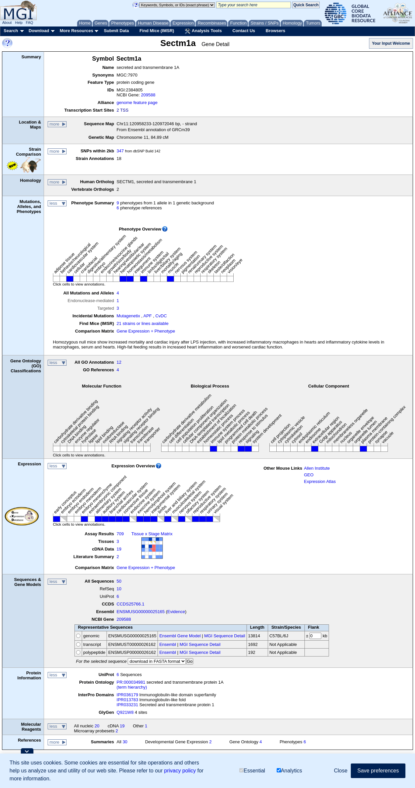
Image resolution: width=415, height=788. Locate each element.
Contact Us (243, 30)
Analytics (289, 770)
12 (118, 362)
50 (118, 581)
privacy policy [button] (180, 770)
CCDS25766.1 (130, 604)
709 (120, 533)
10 (118, 588)
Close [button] (340, 770)
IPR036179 (127, 694)
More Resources (76, 30)
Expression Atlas (320, 481)
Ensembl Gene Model (180, 635)
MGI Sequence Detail (224, 635)
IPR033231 (127, 704)
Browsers (275, 30)
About (7, 23)
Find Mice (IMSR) (156, 30)
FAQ (29, 23)
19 (118, 549)
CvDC (161, 315)
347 (120, 150)
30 (124, 741)
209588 (148, 94)
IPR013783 (127, 699)
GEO (308, 474)
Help (19, 23)
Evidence (176, 611)
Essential (252, 770)
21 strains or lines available (142, 323)
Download (38, 30)
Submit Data (116, 30)
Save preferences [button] (378, 770)
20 (97, 725)
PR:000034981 (130, 682)
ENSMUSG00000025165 (140, 611)
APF (147, 315)
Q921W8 (124, 712)
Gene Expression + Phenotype (145, 331)
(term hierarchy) (131, 687)
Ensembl (167, 644)
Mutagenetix (128, 315)
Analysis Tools (203, 31)
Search (11, 30)
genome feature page (137, 102)
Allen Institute (317, 468)
